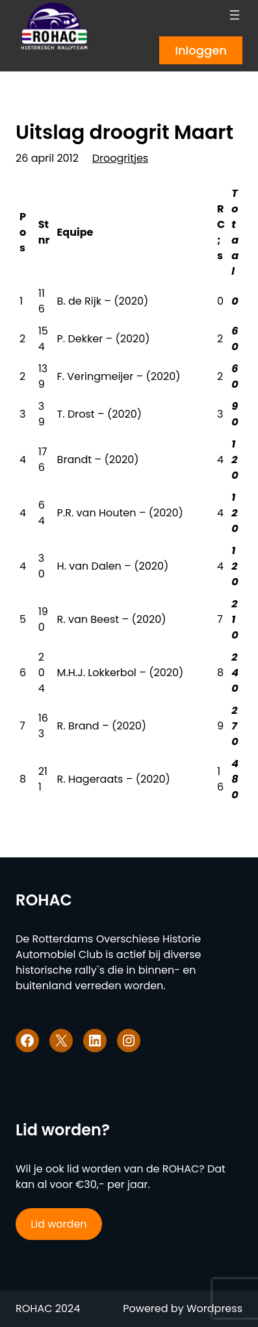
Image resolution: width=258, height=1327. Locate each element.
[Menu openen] (234, 15)
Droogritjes (120, 158)
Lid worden (58, 1224)
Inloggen (201, 50)
